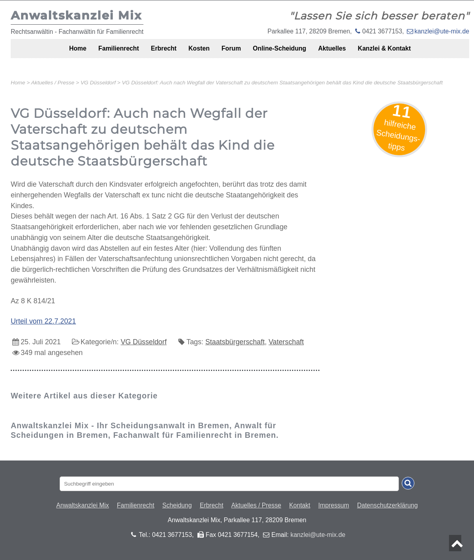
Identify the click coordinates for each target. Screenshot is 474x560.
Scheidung (177, 505)
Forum (232, 53)
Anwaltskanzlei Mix (82, 505)
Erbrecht (154, 53)
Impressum (333, 505)
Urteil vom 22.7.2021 (43, 321)
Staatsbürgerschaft (235, 342)
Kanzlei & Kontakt (405, 53)
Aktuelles (346, 53)
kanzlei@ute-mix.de (441, 31)
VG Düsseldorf (144, 342)
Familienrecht (102, 53)
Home (55, 53)
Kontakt (299, 505)
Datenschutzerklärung (387, 505)
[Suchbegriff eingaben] (229, 483)
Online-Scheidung (287, 53)
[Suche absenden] (408, 483)
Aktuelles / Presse (256, 505)
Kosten (195, 53)
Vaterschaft (286, 342)
